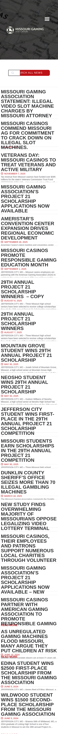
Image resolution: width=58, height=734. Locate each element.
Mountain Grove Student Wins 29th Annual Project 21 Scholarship (26, 353)
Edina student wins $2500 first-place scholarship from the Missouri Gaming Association (29, 673)
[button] (47, 19)
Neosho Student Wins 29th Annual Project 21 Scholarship (24, 384)
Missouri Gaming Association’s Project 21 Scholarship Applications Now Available (25, 198)
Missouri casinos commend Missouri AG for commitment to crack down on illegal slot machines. (27, 135)
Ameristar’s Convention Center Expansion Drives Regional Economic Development (27, 228)
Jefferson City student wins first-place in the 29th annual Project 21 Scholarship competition (27, 421)
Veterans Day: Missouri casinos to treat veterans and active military (28, 162)
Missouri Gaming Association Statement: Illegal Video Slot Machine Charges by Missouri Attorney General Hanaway (27, 106)
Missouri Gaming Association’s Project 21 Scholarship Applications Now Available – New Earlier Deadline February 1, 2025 (25, 584)
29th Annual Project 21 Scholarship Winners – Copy (22, 289)
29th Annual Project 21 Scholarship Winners (18, 321)
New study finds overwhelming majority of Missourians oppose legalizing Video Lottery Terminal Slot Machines (29, 519)
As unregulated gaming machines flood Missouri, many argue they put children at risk (29, 641)
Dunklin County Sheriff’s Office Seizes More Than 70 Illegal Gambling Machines (28, 482)
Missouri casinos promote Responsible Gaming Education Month (29, 257)
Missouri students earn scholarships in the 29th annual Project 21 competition (27, 450)
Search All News (29, 73)
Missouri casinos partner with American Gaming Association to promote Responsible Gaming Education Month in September (29, 616)
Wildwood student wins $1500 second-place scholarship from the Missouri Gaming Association (28, 704)
